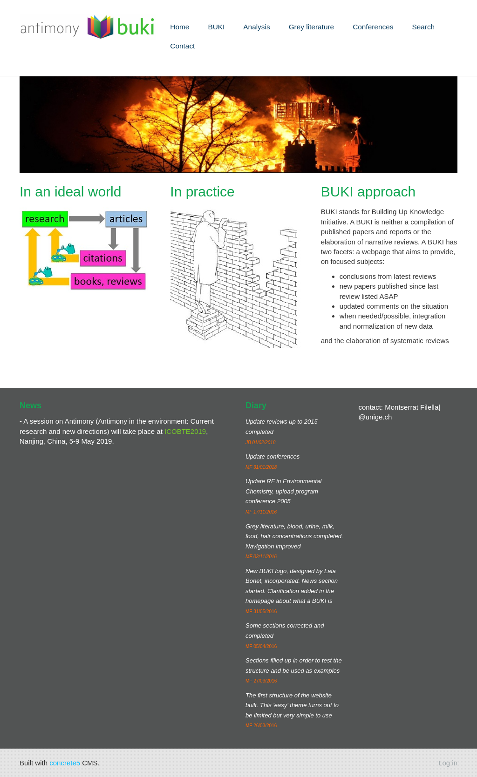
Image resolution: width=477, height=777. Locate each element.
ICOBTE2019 (185, 431)
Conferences (373, 27)
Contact (182, 46)
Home (179, 27)
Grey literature (311, 27)
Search (423, 27)
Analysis (256, 27)
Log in (447, 763)
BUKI (216, 27)
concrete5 (64, 763)
